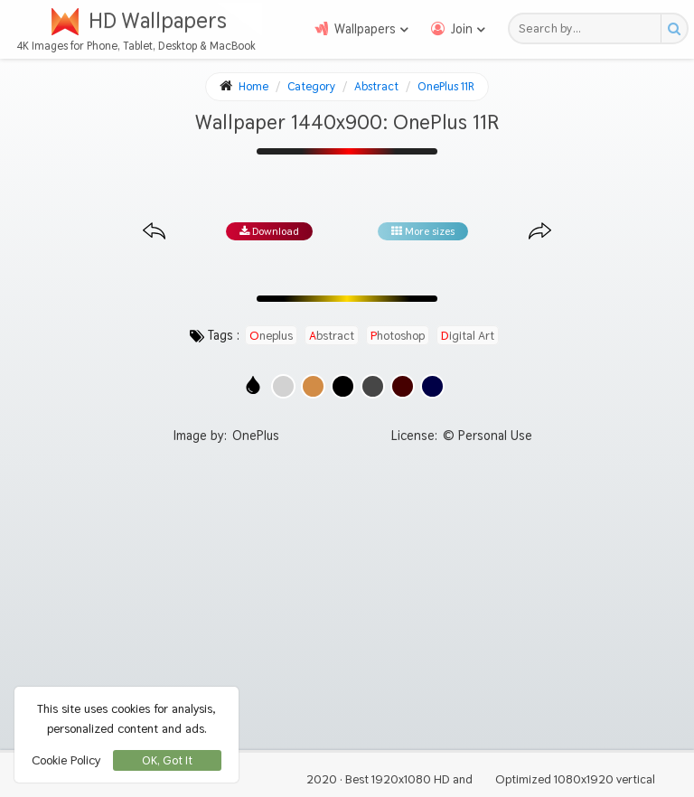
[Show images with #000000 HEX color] (343, 386)
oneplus (271, 335)
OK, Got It (167, 760)
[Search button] (674, 28)
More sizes (423, 231)
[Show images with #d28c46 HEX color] (313, 386)
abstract (331, 335)
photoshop (397, 335)
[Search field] (590, 28)
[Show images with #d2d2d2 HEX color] (283, 386)
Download (269, 231)
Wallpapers (365, 29)
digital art (467, 335)
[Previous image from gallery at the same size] (154, 232)
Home (253, 86)
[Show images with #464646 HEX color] (373, 386)
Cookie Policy (66, 760)
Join (462, 29)
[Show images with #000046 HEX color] (432, 386)
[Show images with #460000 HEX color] (402, 386)
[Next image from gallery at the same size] (540, 232)
